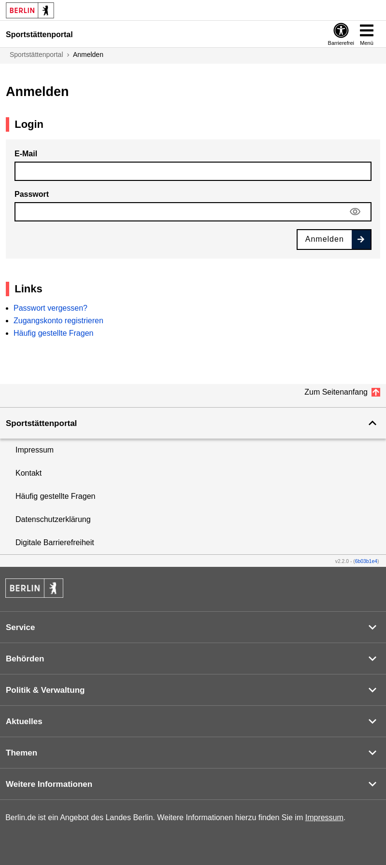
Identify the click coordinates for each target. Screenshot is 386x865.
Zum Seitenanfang (336, 392)
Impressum (34, 450)
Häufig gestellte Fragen (53, 333)
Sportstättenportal (36, 54)
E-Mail (25, 154)
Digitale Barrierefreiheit (54, 542)
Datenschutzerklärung (53, 519)
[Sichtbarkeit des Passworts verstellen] (355, 211)
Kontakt (28, 473)
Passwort (31, 194)
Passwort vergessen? (50, 308)
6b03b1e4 (366, 561)
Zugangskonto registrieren (58, 320)
